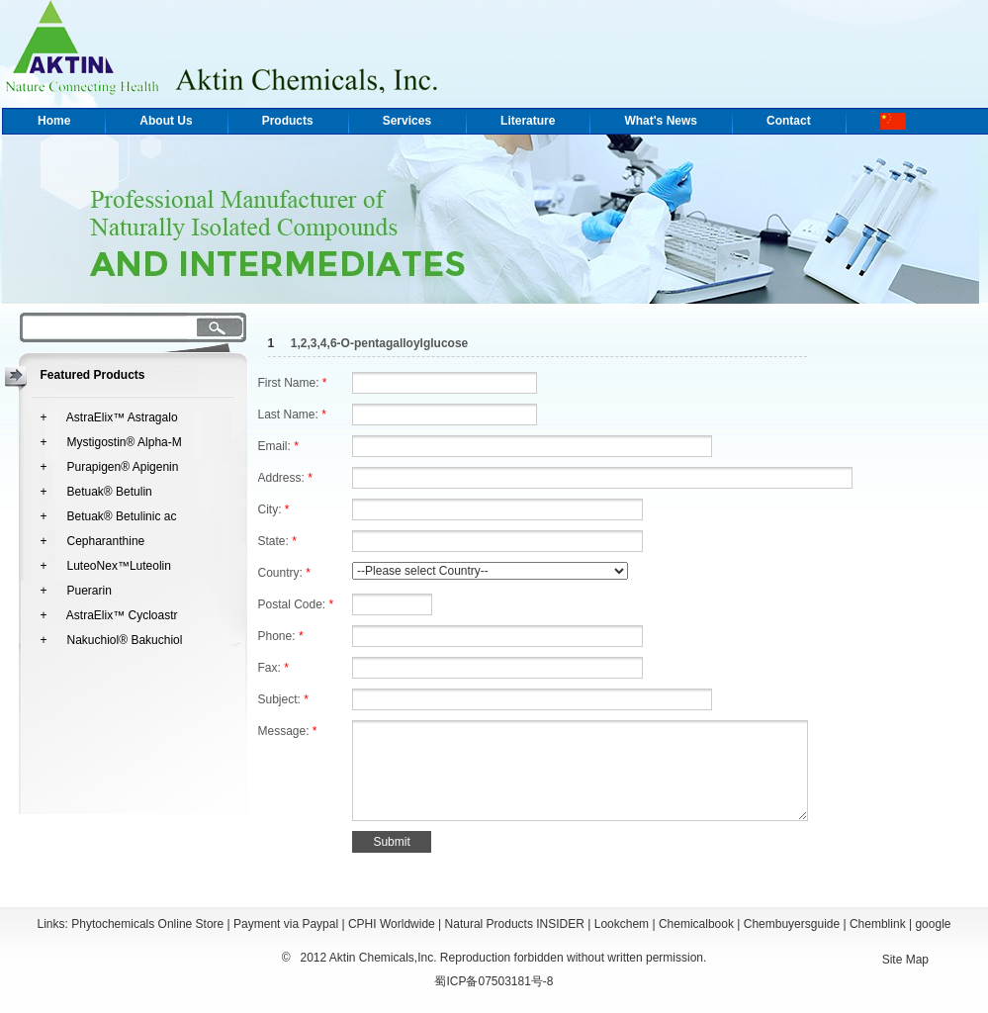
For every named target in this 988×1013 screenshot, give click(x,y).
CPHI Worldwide (391, 924)
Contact (788, 121)
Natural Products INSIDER (514, 924)
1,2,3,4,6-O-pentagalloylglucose (379, 343)
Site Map (905, 960)
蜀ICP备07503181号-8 (493, 981)
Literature (527, 121)
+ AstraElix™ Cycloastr (109, 615)
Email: (278, 446)
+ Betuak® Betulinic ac (109, 516)
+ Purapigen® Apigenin (110, 467)
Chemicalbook (696, 924)
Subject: (283, 699)
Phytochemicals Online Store (147, 924)
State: (277, 541)
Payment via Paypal (285, 924)
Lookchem (621, 924)
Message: (287, 731)
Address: (285, 478)
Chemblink (878, 924)
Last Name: (292, 414)
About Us (165, 121)
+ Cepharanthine (93, 541)
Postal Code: (296, 604)
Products (288, 121)
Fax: (273, 668)
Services (407, 121)
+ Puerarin (76, 591)
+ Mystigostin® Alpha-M (111, 442)
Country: (284, 573)
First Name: (292, 383)
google (932, 924)
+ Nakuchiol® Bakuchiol (112, 640)
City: (274, 509)
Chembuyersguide (792, 924)
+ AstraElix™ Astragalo (109, 417)
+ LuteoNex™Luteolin (106, 566)
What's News (660, 121)
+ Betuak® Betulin (96, 492)
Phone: (281, 636)
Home (54, 121)
